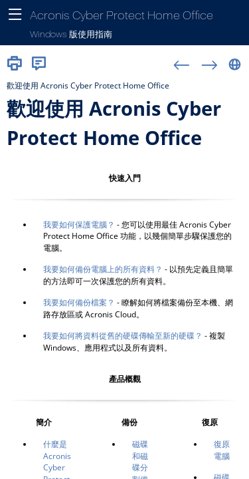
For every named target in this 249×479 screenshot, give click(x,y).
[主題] (124, 277)
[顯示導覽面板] (15, 15)
